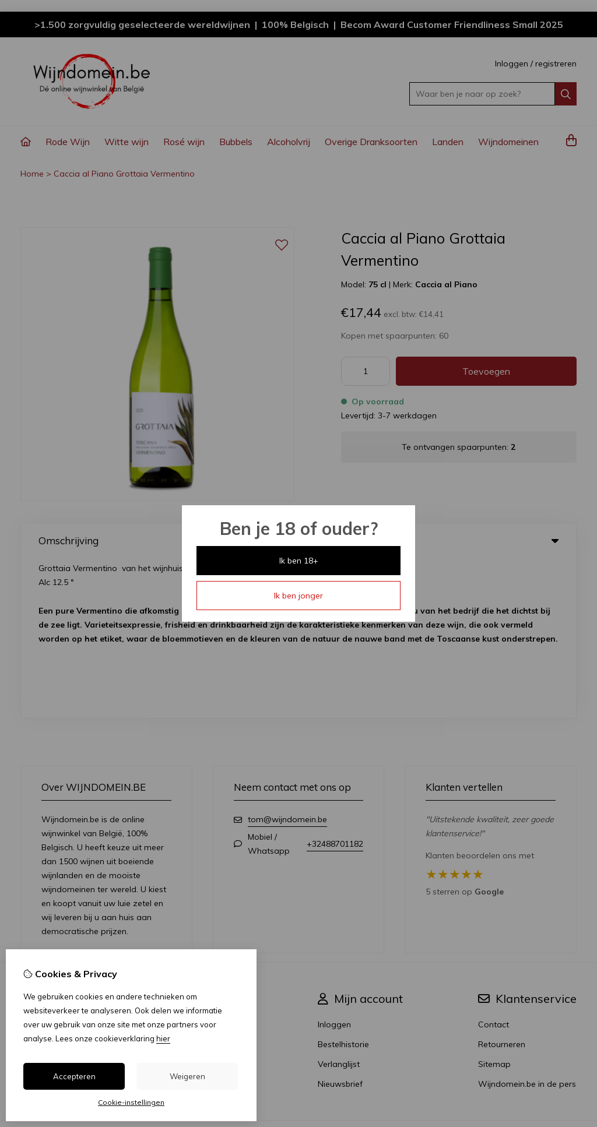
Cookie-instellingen (131, 1102)
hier (163, 1038)
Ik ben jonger (298, 595)
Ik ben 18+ (298, 560)
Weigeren (187, 1076)
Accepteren (74, 1076)
